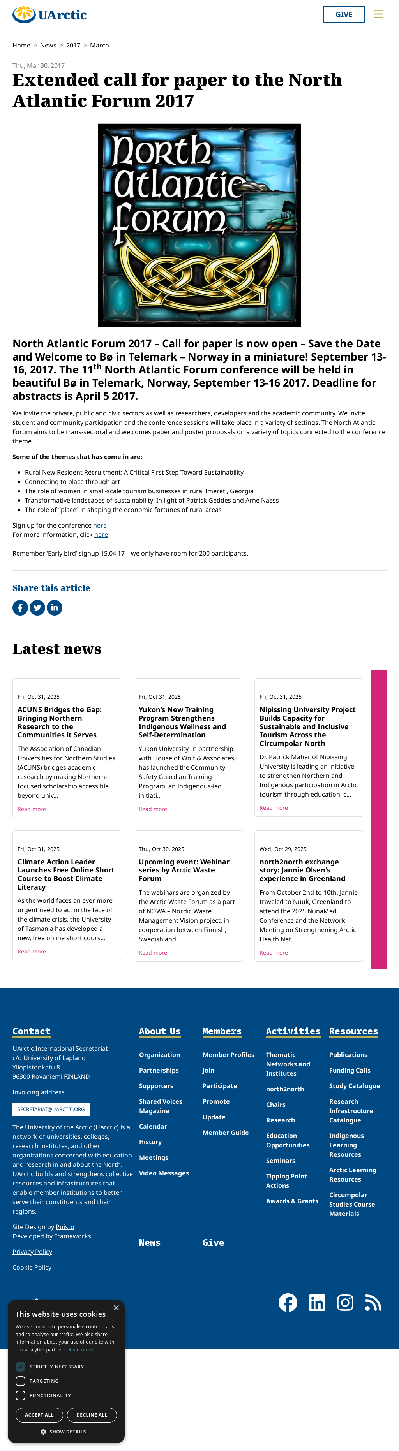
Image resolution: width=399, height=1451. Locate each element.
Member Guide (226, 1235)
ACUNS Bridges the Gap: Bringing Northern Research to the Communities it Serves (60, 773)
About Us (160, 1134)
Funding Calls (350, 1172)
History (150, 1244)
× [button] (116, 1308)
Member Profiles (228, 1157)
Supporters (156, 1188)
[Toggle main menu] (379, 14)
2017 (73, 45)
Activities (293, 1134)
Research (280, 1222)
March (99, 45)
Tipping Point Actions (286, 1283)
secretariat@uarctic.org (51, 1211)
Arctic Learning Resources (352, 1277)
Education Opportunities (288, 1243)
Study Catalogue (354, 1188)
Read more (32, 860)
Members (222, 1134)
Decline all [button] (92, 1415)
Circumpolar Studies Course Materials (352, 1306)
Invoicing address (38, 1194)
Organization (159, 1157)
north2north (285, 1191)
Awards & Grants (292, 1303)
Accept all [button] (39, 1415)
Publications (348, 1157)
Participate (220, 1188)
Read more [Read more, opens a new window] (81, 1349)
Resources (353, 1134)
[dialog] (66, 1371)
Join (208, 1172)
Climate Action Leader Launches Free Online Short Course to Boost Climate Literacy (66, 976)
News (48, 45)
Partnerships (159, 1172)
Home (21, 45)
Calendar (153, 1228)
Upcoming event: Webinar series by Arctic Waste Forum (184, 972)
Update (214, 1219)
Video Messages (164, 1275)
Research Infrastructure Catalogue (351, 1213)
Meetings (153, 1260)
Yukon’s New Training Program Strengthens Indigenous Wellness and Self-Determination (182, 773)
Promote (216, 1203)
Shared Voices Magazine (160, 1208)
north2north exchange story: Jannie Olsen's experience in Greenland (302, 972)
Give (344, 14)
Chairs (276, 1207)
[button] (66, 1431)
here (100, 525)
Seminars (280, 1263)
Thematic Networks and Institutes (288, 1166)
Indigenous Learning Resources (346, 1247)
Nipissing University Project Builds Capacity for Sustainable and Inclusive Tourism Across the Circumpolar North (308, 777)
